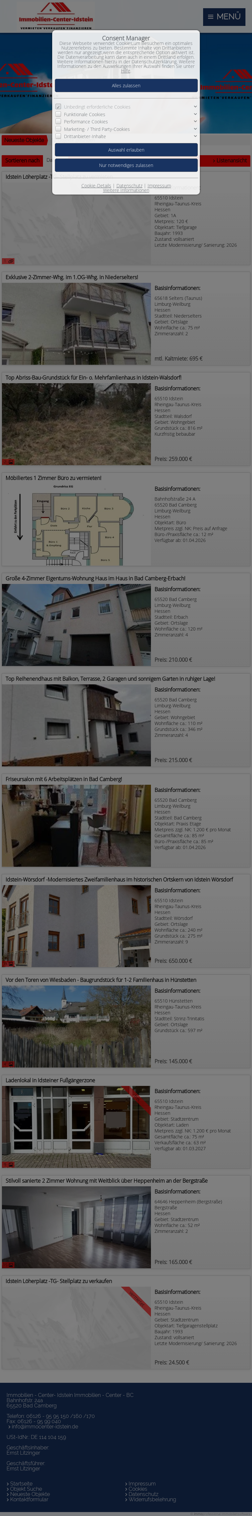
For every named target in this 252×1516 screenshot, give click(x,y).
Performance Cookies (86, 121)
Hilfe (125, 71)
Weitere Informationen (126, 190)
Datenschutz (129, 185)
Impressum (159, 185)
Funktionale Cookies (84, 114)
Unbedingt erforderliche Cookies (97, 107)
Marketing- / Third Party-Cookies (97, 129)
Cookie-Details (96, 185)
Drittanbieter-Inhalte (85, 136)
